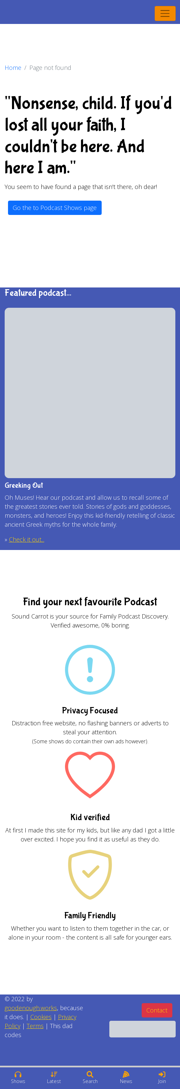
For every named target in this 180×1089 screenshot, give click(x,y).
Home (13, 68)
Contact (156, 1010)
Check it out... (26, 539)
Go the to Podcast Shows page (55, 208)
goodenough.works (31, 1008)
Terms (35, 1026)
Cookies (41, 1017)
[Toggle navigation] (165, 13)
